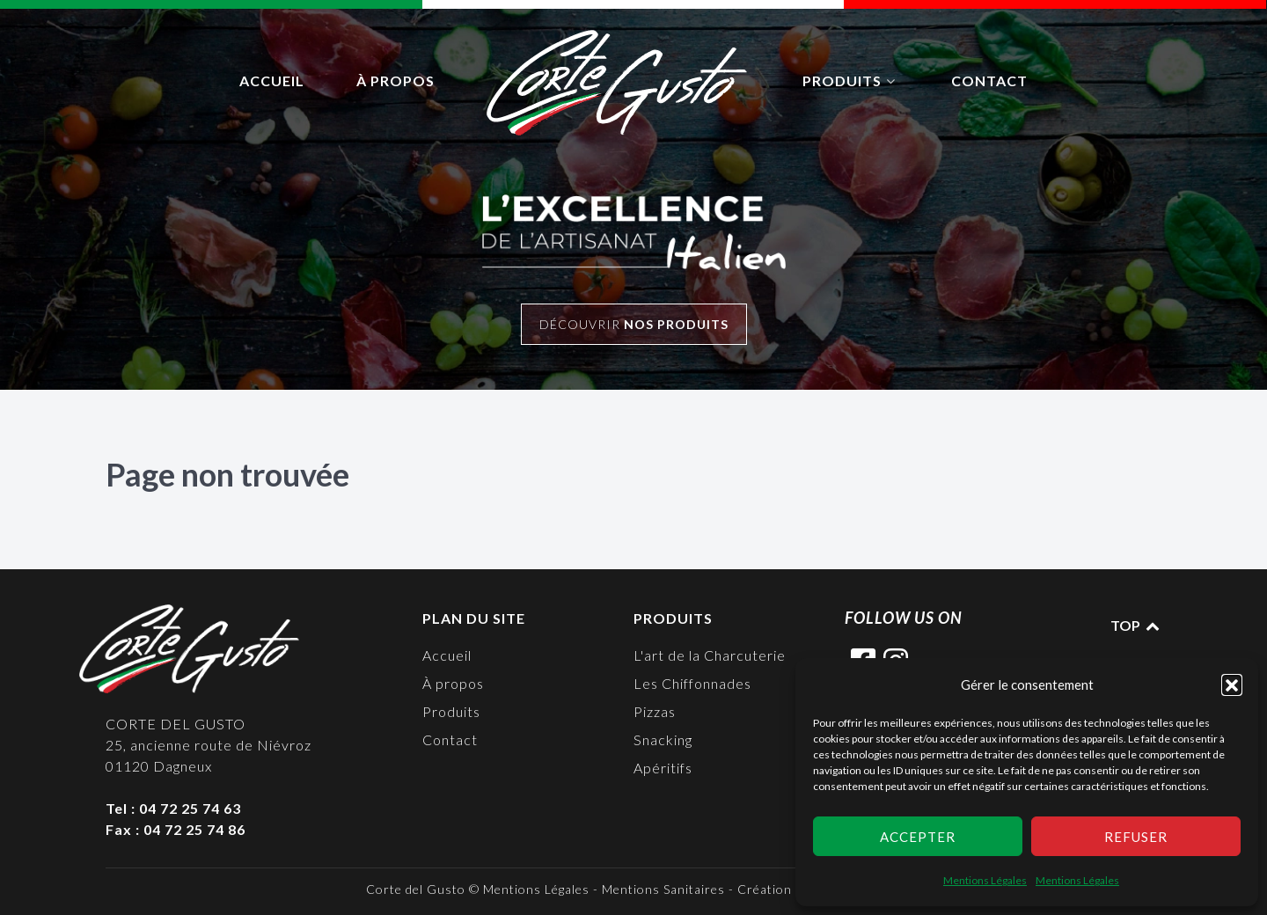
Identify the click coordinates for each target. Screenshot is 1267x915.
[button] (1232, 684)
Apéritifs (663, 767)
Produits (451, 711)
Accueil (447, 655)
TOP (1135, 625)
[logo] (619, 82)
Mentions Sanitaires (663, 889)
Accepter (918, 837)
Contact (450, 739)
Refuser (1136, 837)
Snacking (663, 739)
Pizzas (655, 711)
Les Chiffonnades (692, 683)
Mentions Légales (985, 880)
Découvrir (634, 324)
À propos (453, 683)
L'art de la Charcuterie (710, 655)
